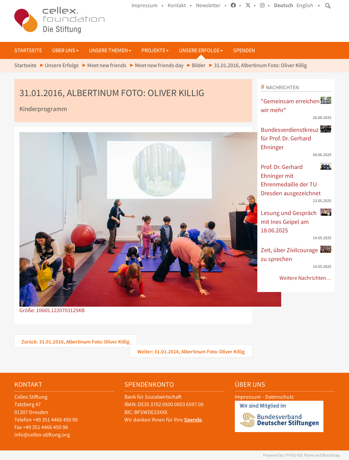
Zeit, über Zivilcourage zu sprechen (296, 254)
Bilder (199, 65)
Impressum (248, 397)
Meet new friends (106, 65)
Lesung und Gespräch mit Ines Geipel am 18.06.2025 (296, 221)
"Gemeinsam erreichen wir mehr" (296, 105)
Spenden (244, 50)
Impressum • (147, 5)
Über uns (65, 50)
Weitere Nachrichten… (305, 278)
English (305, 5)
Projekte (155, 50)
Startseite (28, 50)
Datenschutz (279, 397)
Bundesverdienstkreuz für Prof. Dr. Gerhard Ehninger (296, 138)
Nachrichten (282, 87)
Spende (193, 419)
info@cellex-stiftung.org (42, 434)
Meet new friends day (159, 65)
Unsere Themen (110, 50)
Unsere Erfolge (201, 50)
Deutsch (283, 5)
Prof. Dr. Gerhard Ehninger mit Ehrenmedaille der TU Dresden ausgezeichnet (296, 180)
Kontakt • (180, 5)
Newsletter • (211, 5)
